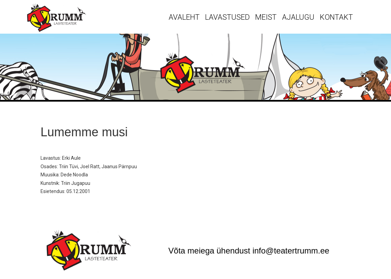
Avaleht (184, 17)
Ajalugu (298, 17)
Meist (266, 17)
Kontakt (336, 17)
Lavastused (227, 17)
